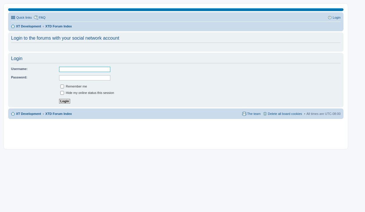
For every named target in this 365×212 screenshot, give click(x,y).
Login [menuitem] (337, 17)
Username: (19, 69)
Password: (19, 77)
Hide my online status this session (87, 92)
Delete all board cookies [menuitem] (285, 113)
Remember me (73, 86)
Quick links (24, 17)
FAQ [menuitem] (42, 17)
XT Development (28, 113)
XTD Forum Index (58, 113)
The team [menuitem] (254, 113)
